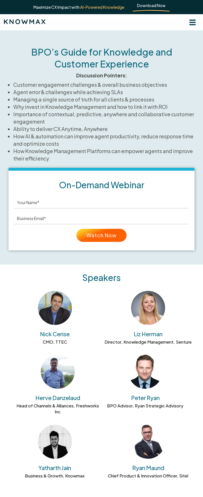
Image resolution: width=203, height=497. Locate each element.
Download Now (151, 5)
